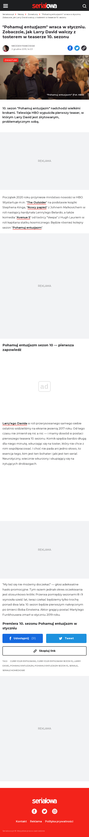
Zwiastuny (33, 14)
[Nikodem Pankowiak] (26, 46)
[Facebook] (34, 812)
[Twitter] (44, 812)
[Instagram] (55, 812)
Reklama (36, 821)
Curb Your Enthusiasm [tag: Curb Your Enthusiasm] (23, 661)
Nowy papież (37, 207)
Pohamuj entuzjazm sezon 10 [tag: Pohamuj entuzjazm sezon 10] (51, 665)
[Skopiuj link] (84, 48)
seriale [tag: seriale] (73, 665)
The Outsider (36, 202)
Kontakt (21, 821)
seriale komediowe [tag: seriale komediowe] (13, 670)
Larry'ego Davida (14, 423)
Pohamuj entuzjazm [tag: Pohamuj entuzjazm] (21, 665)
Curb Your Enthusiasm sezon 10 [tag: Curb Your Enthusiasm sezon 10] (55, 661)
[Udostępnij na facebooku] (70, 48)
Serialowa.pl (8, 14)
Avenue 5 (23, 217)
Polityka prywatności (59, 821)
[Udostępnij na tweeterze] (77, 48)
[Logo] (44, 800)
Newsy (21, 14)
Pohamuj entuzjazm (27, 227)
